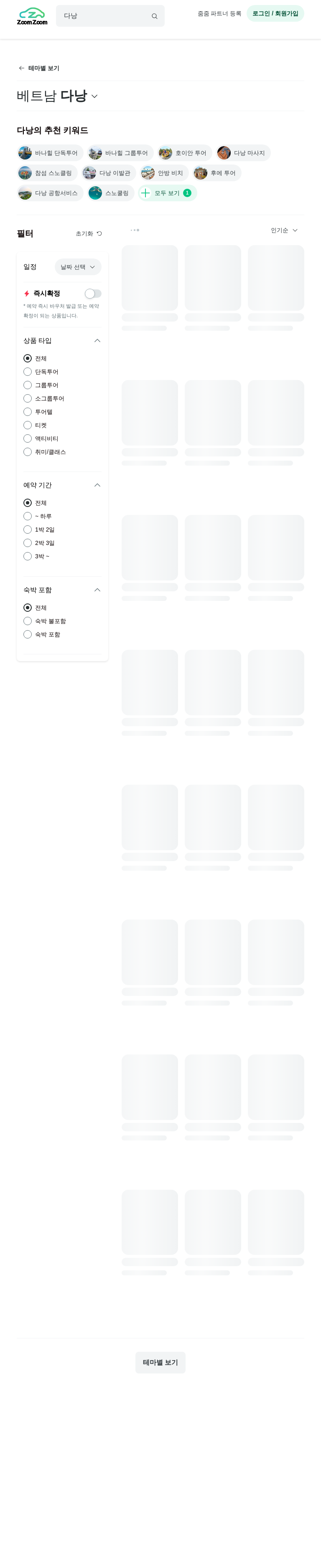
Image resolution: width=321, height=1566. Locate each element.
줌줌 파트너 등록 (220, 13)
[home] (32, 17)
